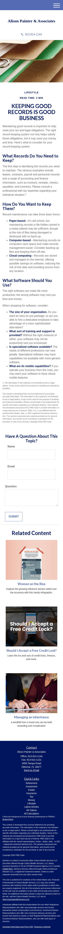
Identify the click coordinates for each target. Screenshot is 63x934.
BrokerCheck (8, 819)
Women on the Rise (32, 584)
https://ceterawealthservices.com (16, 899)
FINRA (5, 869)
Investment (31, 786)
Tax (31, 796)
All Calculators (31, 813)
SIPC (11, 869)
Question (11, 486)
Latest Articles (31, 806)
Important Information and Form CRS (18, 927)
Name (11, 446)
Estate (31, 790)
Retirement (31, 783)
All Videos (31, 810)
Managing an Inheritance (31, 717)
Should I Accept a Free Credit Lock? (31, 650)
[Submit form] (13, 516)
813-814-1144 (31, 34)
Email (11, 466)
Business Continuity (42, 927)
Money (31, 800)
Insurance (31, 793)
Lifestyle (31, 803)
